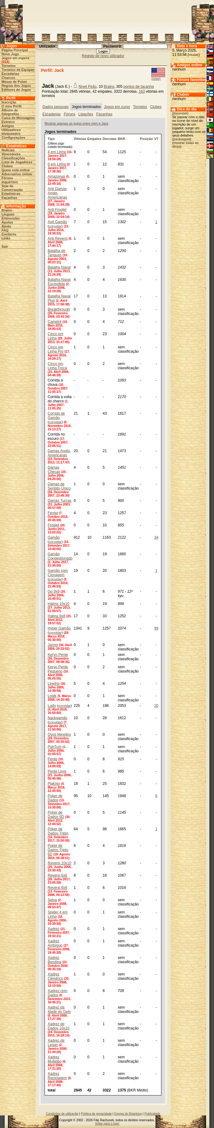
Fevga (53, 513)
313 (5, 62)
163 (142, 91)
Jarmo (53, 645)
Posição (146, 139)
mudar (193, 54)
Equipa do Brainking (128, 1113)
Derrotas (110, 139)
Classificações (13, 158)
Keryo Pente (58, 655)
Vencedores (11, 154)
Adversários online (17, 174)
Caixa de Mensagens (18, 118)
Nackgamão (57, 718)
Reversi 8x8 (57, 888)
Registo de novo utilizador (103, 56)
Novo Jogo (10, 54)
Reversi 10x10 (59, 863)
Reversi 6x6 (57, 875)
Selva (52, 900)
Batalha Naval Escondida (59, 281)
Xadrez (53, 929)
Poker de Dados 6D (56, 814)
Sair (5, 246)
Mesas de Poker (14, 81)
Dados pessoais (55, 107)
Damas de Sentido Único (59, 486)
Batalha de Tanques (56, 253)
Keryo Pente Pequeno (58, 669)
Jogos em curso (117, 107)
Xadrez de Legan (56, 1042)
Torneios (9, 66)
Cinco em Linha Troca (57, 366)
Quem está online (16, 170)
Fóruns (7, 178)
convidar (55, 226)
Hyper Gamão (59, 628)
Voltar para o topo (107, 1123)
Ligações (85, 114)
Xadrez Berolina (54, 960)
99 (156, 628)
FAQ (5, 230)
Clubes (7, 166)
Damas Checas (54, 469)
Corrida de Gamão (56, 415)
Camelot (54, 322)
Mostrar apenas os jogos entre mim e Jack (76, 123)
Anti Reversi (58, 238)
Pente (52, 759)
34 (156, 537)
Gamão (54, 537)
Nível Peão (87, 86)
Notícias (8, 150)
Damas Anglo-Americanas (59, 453)
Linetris (54, 683)
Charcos (8, 77)
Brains (7, 210)
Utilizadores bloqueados (11, 131)
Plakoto (54, 783)
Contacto (9, 234)
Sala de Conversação (12, 188)
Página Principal (15, 50)
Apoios (7, 222)
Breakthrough (59, 309)
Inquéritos (10, 182)
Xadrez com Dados (57, 993)
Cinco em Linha (55, 336)
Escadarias (10, 74)
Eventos (8, 122)
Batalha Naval (59, 267)
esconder (180, 113)
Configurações (13, 137)
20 (156, 706)
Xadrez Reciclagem (57, 1076)
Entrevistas (11, 218)
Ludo (52, 706)
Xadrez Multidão (54, 1059)
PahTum (54, 747)
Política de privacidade (96, 1113)
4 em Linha (57, 152)
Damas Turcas (59, 500)
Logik (52, 696)
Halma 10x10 (58, 604)
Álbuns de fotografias (10, 112)
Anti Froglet (57, 209)
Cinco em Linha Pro (55, 349)
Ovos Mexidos (59, 734)
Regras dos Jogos (16, 85)
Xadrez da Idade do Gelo (59, 1009)
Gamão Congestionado (60, 556)
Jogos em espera (15, 58)
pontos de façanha (139, 86)
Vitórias (80, 139)
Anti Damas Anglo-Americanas (57, 193)
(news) (155, 78)
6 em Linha (57, 164)
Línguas (8, 214)
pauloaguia (181, 139)
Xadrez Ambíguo (55, 943)
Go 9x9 (54, 591)
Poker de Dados (55, 798)
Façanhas (9, 198)
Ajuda (6, 226)
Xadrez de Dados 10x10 (58, 1026)
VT (156, 139)
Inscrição (9, 102)
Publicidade (152, 1113)
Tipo (51, 139)
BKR (121, 139)
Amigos (8, 126)
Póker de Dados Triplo (58, 831)
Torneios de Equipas (18, 70)
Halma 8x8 (56, 616)
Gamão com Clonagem (58, 572)
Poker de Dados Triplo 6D (58, 849)
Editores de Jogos (16, 89)
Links (6, 238)
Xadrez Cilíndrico (55, 976)
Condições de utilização (62, 1113)
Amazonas (56, 176)
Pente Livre (57, 771)
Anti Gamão (57, 222)
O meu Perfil (12, 106)
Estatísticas (11, 194)
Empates (94, 139)
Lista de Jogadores (17, 162)
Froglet (53, 525)
